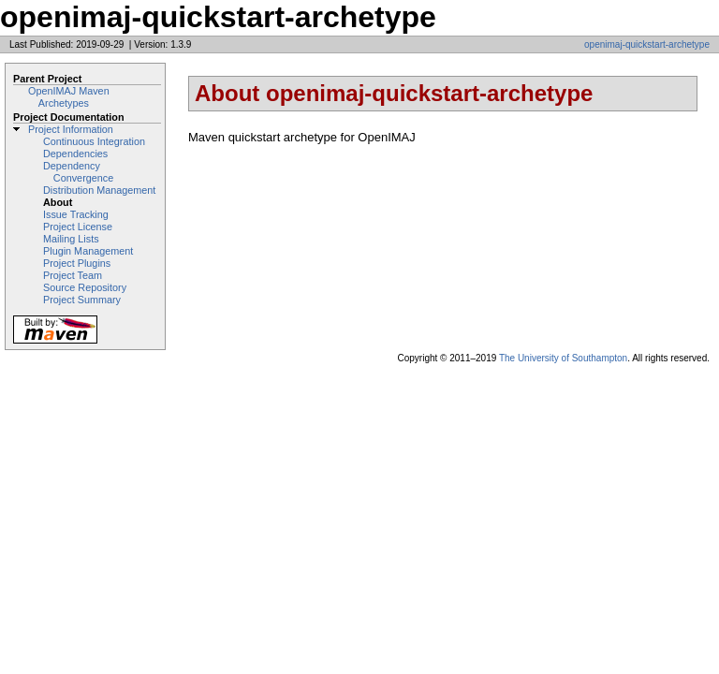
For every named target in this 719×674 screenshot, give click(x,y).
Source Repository (84, 287)
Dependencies (75, 153)
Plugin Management (88, 250)
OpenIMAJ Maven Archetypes (69, 97)
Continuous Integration (94, 141)
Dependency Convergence (78, 171)
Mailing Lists (71, 238)
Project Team (72, 275)
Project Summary (82, 299)
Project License (77, 226)
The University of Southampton (563, 358)
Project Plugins (76, 263)
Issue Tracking (76, 214)
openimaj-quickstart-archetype (647, 44)
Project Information (70, 129)
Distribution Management (99, 190)
